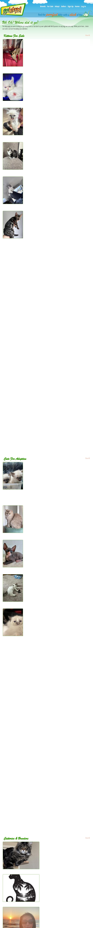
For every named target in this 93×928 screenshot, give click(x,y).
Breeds (43, 6)
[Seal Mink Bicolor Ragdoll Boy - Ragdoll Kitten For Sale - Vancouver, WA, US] (26, 436)
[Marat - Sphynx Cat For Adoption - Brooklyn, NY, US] (13, 566)
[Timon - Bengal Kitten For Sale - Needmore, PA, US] (18, 445)
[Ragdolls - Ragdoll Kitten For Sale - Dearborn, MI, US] (19, 364)
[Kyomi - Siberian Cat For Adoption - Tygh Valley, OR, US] (19, 680)
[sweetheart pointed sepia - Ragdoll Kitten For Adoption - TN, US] (22, 798)
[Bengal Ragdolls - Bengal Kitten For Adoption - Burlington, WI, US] (22, 807)
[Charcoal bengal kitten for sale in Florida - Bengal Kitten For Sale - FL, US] (13, 237)
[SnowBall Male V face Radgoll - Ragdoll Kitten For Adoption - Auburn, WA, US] (26, 671)
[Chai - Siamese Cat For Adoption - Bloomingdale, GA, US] (20, 644)
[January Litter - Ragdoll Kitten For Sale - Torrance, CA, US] (20, 328)
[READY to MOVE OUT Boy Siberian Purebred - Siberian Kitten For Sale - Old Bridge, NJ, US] (13, 169)
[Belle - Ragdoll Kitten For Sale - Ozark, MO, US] (17, 400)
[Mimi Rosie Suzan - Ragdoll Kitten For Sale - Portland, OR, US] (21, 373)
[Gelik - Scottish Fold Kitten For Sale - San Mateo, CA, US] (20, 310)
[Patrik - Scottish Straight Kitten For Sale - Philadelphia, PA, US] (21, 427)
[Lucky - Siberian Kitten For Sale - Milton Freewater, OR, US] (20, 355)
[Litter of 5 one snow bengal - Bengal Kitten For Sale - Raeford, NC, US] (24, 246)
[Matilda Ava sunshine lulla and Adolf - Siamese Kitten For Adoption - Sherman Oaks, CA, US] (13, 635)
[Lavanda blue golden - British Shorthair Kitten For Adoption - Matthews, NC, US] (13, 532)
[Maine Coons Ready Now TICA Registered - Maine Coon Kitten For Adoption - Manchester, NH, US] (32, 734)
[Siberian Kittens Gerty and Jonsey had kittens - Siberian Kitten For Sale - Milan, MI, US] (28, 264)
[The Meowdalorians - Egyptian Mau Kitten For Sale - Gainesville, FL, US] (24, 282)
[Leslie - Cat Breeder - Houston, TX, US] (21, 901)
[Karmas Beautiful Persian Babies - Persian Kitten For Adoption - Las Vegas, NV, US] (27, 698)
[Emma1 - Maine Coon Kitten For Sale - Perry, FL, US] (19, 255)
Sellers (63, 6)
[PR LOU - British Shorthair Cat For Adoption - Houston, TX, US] (21, 689)
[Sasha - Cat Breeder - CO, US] (21, 868)
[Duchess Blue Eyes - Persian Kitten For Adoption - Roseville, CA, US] (23, 779)
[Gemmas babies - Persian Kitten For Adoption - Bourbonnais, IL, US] (23, 498)
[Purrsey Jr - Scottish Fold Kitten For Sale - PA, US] (18, 273)
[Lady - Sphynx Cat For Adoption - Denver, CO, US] (18, 825)
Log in (83, 6)
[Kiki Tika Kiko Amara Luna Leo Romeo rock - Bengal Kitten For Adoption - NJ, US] (27, 725)
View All (87, 35)
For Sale (50, 6)
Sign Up (70, 6)
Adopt (57, 6)
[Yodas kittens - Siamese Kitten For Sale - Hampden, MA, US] (13, 134)
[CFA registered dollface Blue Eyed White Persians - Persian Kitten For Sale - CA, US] (13, 100)
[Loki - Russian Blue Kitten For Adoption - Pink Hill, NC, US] (20, 743)
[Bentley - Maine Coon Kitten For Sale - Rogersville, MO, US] (21, 292)
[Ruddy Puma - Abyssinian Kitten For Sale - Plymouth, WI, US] (13, 66)
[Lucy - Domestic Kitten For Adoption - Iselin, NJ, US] (18, 770)
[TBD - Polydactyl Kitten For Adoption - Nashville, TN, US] (20, 716)
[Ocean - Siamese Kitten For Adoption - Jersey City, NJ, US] (20, 707)
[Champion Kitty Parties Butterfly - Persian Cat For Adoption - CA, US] (23, 653)
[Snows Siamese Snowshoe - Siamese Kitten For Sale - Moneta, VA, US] (24, 319)
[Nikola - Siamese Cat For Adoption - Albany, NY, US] (18, 662)
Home (77, 6)
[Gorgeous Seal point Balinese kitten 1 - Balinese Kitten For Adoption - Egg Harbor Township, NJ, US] (32, 816)
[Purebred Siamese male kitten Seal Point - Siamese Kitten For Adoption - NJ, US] (13, 489)
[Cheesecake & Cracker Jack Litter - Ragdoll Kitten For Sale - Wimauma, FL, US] (26, 301)
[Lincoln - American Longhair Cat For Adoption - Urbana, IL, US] (13, 601)
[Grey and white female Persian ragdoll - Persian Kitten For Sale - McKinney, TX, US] (13, 203)
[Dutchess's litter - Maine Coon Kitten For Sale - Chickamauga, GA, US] (23, 418)
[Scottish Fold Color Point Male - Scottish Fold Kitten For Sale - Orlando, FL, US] (26, 409)
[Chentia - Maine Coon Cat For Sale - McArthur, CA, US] (19, 382)
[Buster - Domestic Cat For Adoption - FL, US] (16, 789)
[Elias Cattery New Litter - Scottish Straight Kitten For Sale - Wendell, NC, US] (25, 391)
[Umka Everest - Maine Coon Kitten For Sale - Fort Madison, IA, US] (23, 346)
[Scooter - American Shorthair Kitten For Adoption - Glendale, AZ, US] (23, 761)
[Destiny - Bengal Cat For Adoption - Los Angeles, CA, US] (20, 752)
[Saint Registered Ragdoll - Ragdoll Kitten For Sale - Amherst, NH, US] (23, 337)
